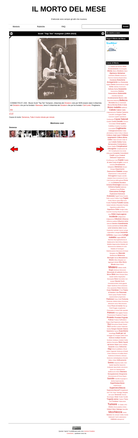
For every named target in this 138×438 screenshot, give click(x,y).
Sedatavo (116, 340)
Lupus (119, 237)
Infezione (118, 219)
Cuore (121, 160)
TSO (111, 392)
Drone (126, 180)
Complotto (116, 153)
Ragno (108, 322)
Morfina (125, 272)
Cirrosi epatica (121, 123)
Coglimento (121, 128)
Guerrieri (109, 212)
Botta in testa (122, 105)
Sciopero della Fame (121, 335)
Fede (121, 198)
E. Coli (111, 182)
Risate (120, 324)
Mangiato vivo (114, 253)
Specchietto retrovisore (120, 367)
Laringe (125, 230)
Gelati (108, 205)
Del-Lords (87, 105)
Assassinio (122, 89)
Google (121, 209)
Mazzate (122, 253)
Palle (117, 292)
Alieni (125, 71)
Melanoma (121, 255)
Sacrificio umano (116, 326)
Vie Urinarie (115, 415)
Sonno (111, 362)
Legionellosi (110, 232)
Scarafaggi (112, 333)
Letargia (117, 232)
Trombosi (115, 401)
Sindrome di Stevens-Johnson (117, 355)
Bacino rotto (123, 98)
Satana (125, 329)
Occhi (122, 281)
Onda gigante (123, 283)
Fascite (125, 196)
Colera (116, 133)
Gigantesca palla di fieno (117, 207)
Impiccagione (121, 214)
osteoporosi (120, 419)
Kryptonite (110, 230)
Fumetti (120, 203)
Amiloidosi (111, 75)
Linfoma (109, 235)
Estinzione (121, 194)
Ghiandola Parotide (122, 205)
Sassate (120, 329)
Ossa (119, 288)
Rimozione (115, 324)
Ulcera (110, 407)
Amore (117, 75)
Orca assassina (122, 285)
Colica (120, 133)
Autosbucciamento (117, 95)
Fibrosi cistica (116, 200)
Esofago (122, 191)
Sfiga (110, 349)
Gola (117, 209)
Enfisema (111, 187)
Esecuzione (113, 191)
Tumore (112, 404)
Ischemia (115, 228)
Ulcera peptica (117, 407)
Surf (108, 392)
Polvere (125, 313)
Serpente (111, 347)
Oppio (109, 285)
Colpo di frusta (117, 139)
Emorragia (117, 185)
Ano (119, 82)
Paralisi (119, 294)
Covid (112, 155)
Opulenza (114, 285)
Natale (111, 276)
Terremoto (118, 394)
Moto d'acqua (120, 274)
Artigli (126, 84)
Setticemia (123, 347)
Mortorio (16, 26)
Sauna (116, 331)
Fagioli (117, 196)
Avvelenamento (113, 98)
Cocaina (117, 126)
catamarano (122, 417)
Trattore (121, 399)
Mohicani (116, 270)
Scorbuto (109, 340)
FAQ (63, 26)
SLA (109, 326)
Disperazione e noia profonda (117, 173)
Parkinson (110, 299)
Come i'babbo (112, 146)
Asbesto (116, 86)
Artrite (111, 86)
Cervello (119, 121)
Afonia (109, 71)
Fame (121, 196)
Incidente (113, 216)
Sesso (117, 347)
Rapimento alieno (119, 322)
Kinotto (125, 228)
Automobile (122, 93)
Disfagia (125, 171)
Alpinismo (113, 73)
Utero (114, 409)
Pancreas (123, 292)
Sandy (109, 329)
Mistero (112, 267)
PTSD (121, 290)
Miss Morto (123, 262)
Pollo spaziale (123, 310)
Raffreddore (123, 320)
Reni (109, 324)
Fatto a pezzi (110, 198)
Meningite (110, 258)
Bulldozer (124, 107)
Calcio (118, 110)
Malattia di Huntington (117, 249)
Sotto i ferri (123, 363)
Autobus (121, 91)
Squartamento (120, 369)
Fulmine (114, 203)
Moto (113, 274)
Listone (120, 235)
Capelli (117, 116)
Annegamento (112, 82)
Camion (119, 112)
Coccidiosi (123, 126)
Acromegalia (123, 69)
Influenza (125, 219)
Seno (121, 342)
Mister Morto (120, 264)
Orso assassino (112, 288)
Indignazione (110, 219)
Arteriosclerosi (120, 84)
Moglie (111, 270)
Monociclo (123, 270)
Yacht (117, 417)
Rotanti (125, 324)
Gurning (114, 212)
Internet (109, 223)
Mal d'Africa (119, 242)
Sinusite (125, 358)
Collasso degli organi (114, 135)
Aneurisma (121, 80)
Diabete (119, 171)
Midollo (111, 260)
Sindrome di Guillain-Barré (119, 353)
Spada (111, 365)
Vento (125, 412)
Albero (115, 71)
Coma (119, 142)
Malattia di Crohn (121, 246)
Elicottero (122, 182)
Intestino (115, 223)
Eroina (122, 189)
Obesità (117, 281)
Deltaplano (111, 167)
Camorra (125, 112)
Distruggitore (112, 176)
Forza (125, 200)
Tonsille (125, 397)
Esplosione (113, 194)
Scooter (123, 338)
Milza (116, 260)
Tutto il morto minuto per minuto (42, 117)
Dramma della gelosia (116, 180)
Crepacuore (121, 157)
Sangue (114, 329)
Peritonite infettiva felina (114, 301)
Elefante (116, 182)
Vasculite (125, 409)
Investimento (123, 223)
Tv (118, 404)
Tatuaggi (119, 392)
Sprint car (113, 369)
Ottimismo (124, 288)
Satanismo (110, 331)
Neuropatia (110, 279)
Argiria (108, 84)
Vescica (109, 415)
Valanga (119, 409)
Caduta (112, 110)
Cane (124, 114)
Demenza (25, 117)
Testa (116, 397)
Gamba (125, 203)
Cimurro (125, 121)
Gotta (126, 209)
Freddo (108, 203)
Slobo (114, 360)
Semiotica (115, 342)
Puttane (116, 320)
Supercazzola (119, 381)
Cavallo (109, 121)
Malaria (125, 242)
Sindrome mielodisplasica (114, 358)
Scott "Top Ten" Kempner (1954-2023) (57, 33)
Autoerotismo (112, 93)
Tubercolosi (122, 401)
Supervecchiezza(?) (113, 390)
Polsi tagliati (119, 313)
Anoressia (124, 82)
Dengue (112, 169)
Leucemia (124, 232)
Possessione (111, 315)
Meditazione (113, 255)
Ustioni (109, 409)
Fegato (125, 198)
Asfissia (110, 89)
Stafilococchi (112, 371)
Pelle (119, 299)
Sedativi (121, 340)
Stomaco (123, 372)
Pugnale (125, 318)
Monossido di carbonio (115, 272)
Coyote (117, 155)
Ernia (118, 189)
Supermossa (117, 385)
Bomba (115, 105)
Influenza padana (112, 221)
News (116, 279)
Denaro (124, 167)
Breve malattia (114, 107)
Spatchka (116, 365)
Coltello (114, 142)
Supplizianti (124, 390)
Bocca (110, 105)
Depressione (111, 171)
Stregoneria (123, 374)
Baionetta (110, 100)
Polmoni (111, 312)
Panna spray (112, 294)
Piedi (110, 308)
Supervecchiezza (117, 388)
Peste (109, 306)
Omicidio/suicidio (113, 283)
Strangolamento (113, 374)
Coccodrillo (111, 128)
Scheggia (110, 335)
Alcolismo (120, 71)
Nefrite (116, 276)
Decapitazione (120, 164)
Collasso (125, 133)
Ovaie (109, 290)
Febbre (117, 198)
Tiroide (121, 397)
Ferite (110, 200)
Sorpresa (117, 363)
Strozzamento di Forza (115, 376)
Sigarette (113, 351)
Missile (113, 264)
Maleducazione (111, 251)
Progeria (124, 315)
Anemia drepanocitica (120, 78)
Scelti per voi (121, 333)
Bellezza (123, 100)
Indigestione (122, 217)
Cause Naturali (121, 119)
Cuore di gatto (117, 162)
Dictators (67, 103)
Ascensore (122, 86)
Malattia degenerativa (113, 244)
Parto (116, 299)
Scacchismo (123, 331)
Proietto (110, 317)
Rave (126, 322)
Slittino (110, 360)
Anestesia (113, 80)
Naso (126, 274)
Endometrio (124, 185)
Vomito (126, 415)
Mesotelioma (123, 258)
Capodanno (122, 116)
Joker (120, 228)
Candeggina (118, 114)
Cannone (111, 116)
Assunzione (114, 91)
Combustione (122, 144)
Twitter (122, 404)
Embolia (109, 185)
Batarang (116, 100)
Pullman (111, 320)
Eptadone (113, 189)
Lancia (121, 230)
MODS (123, 237)
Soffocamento (121, 360)
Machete (110, 240)
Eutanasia (111, 196)
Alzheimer (121, 73)
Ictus (113, 214)
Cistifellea (111, 126)
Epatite (117, 187)
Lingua (115, 235)
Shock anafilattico (117, 349)
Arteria (113, 84)
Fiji (122, 200)
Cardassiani (110, 119)
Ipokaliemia (115, 226)
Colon (110, 140)
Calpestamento (111, 112)
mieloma (113, 419)
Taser (114, 392)
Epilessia (123, 187)
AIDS (124, 66)
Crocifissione (110, 160)
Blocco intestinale (120, 102)
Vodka (122, 415)
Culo (116, 160)
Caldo (124, 110)
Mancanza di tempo (122, 251)
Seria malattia (123, 344)
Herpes (119, 212)
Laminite (115, 230)
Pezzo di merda (116, 306)
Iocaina (109, 226)
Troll (110, 401)
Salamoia (124, 326)
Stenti (118, 371)
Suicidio (111, 378)
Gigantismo (111, 209)
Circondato (112, 123)
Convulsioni (124, 153)
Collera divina (122, 137)
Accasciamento (113, 69)
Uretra (124, 407)
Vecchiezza (115, 411)
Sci (114, 335)
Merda (116, 258)
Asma (116, 89)
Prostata (118, 318)
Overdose (115, 290)
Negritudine (121, 276)
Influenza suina (123, 221)
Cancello (111, 114)
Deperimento (119, 169)
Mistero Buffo (122, 267)
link (11, 110)
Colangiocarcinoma (115, 131)
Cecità (114, 121)
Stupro (124, 376)
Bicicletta (112, 102)
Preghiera (119, 315)
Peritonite (125, 299)
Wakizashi (111, 417)
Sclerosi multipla (114, 338)
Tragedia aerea (112, 399)
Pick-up (125, 306)
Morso (109, 274)
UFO (125, 404)
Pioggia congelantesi (119, 308)
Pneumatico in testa (113, 310)
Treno (126, 399)
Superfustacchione (117, 383)
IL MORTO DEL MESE (69, 9)
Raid (112, 322)
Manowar (39, 105)
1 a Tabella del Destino (115, 66)
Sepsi (116, 344)
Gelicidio (113, 205)
